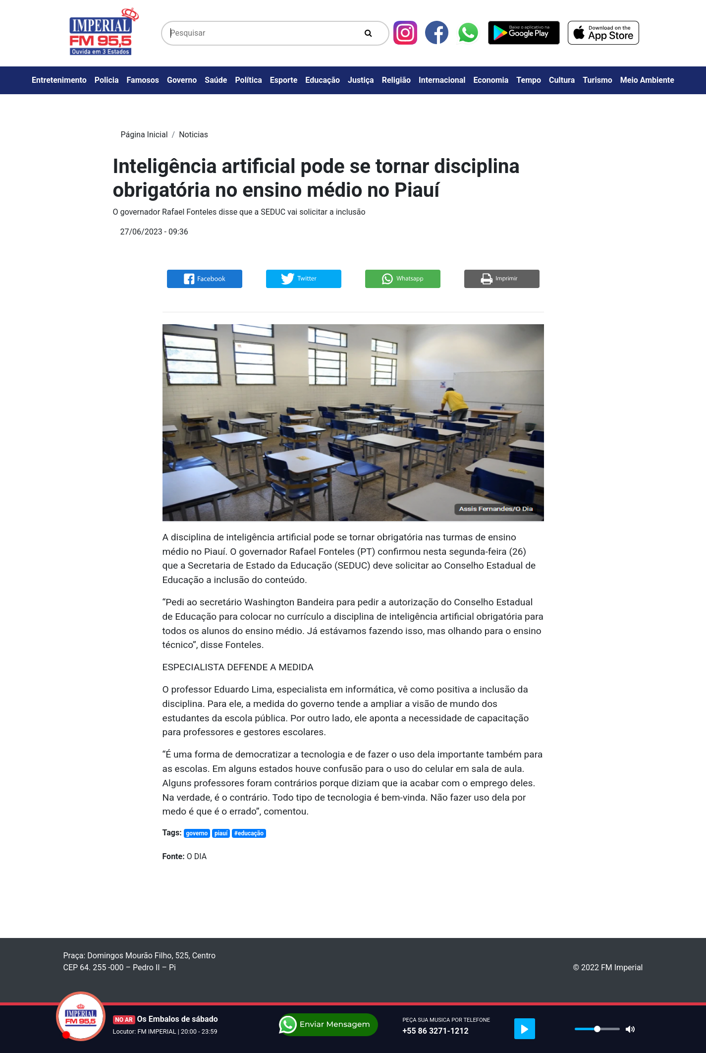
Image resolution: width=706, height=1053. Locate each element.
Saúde (216, 80)
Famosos (143, 80)
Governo (182, 80)
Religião (396, 80)
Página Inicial (144, 134)
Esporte (284, 80)
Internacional (442, 80)
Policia (107, 80)
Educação (322, 80)
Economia (490, 80)
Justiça (361, 80)
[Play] (524, 1028)
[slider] (597, 1029)
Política (248, 80)
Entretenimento (59, 80)
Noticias (193, 134)
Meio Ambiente (647, 80)
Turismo (597, 80)
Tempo (528, 80)
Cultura (562, 80)
